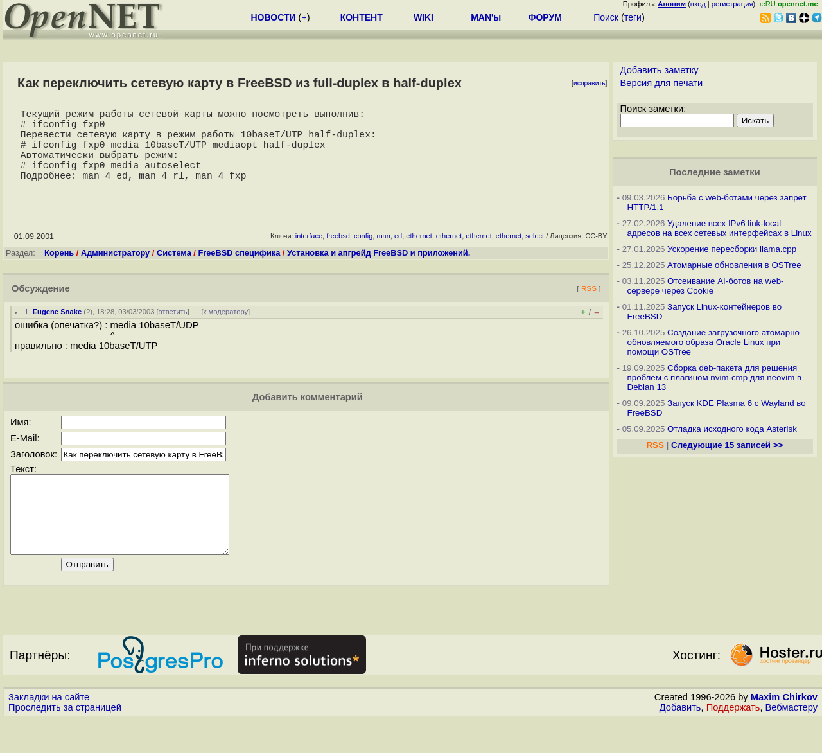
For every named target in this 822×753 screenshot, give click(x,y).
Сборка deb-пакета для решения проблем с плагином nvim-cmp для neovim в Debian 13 (714, 377)
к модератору (226, 329)
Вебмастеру (791, 741)
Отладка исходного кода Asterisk (732, 429)
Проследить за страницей (64, 741)
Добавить (680, 741)
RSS (589, 306)
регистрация (732, 4)
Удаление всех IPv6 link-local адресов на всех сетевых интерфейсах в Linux (719, 228)
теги (633, 17)
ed (398, 254)
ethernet (419, 254)
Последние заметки (714, 172)
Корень (59, 271)
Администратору (115, 271)
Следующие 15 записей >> (727, 445)
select (534, 254)
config (363, 254)
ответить (173, 329)
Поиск (605, 17)
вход (698, 4)
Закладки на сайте (48, 730)
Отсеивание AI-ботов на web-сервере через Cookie (705, 286)
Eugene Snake (57, 329)
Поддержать (733, 741)
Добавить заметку (659, 70)
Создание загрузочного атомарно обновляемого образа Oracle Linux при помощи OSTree (713, 342)
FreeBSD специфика (239, 271)
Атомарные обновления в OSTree (734, 265)
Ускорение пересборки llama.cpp (731, 249)
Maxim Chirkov (784, 730)
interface (308, 254)
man (383, 254)
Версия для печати (661, 83)
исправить (589, 83)
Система (174, 271)
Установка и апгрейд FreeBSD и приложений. (378, 271)
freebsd (338, 254)
